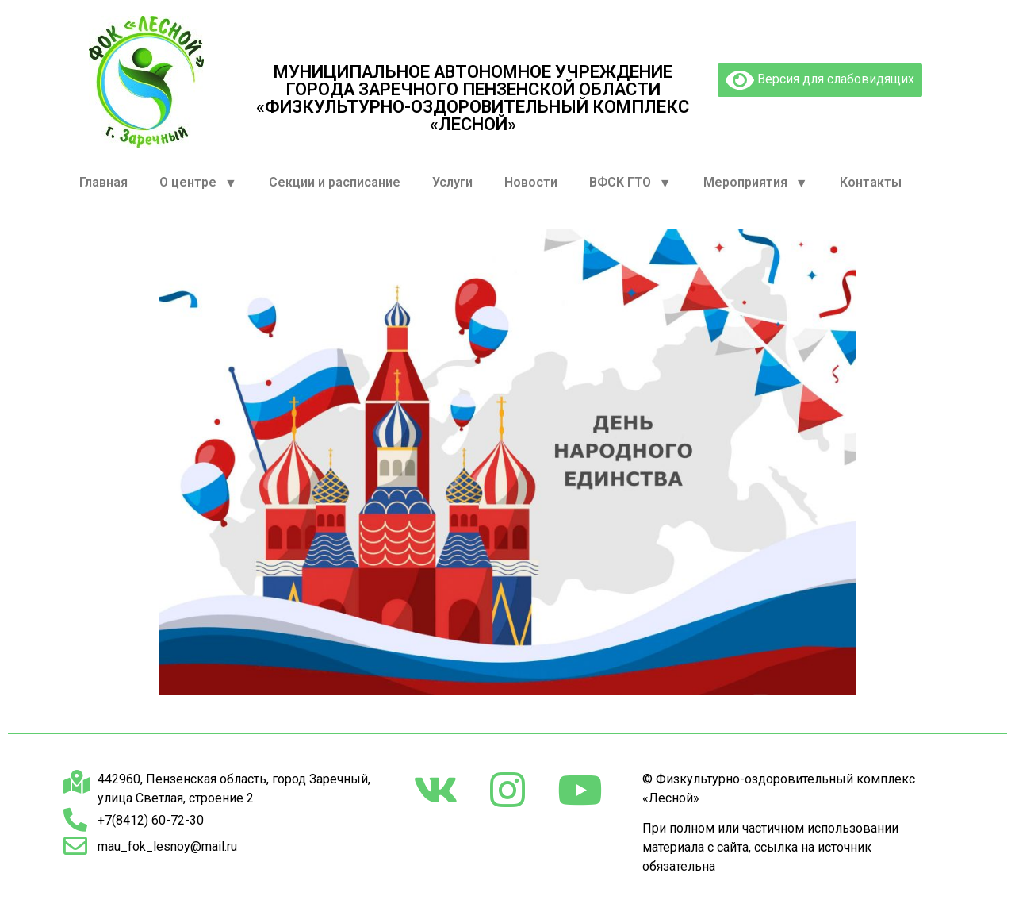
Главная (103, 182)
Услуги (452, 182)
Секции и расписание (334, 182)
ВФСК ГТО (630, 183)
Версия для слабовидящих (820, 80)
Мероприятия (755, 183)
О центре (198, 183)
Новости (530, 182)
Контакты (871, 182)
